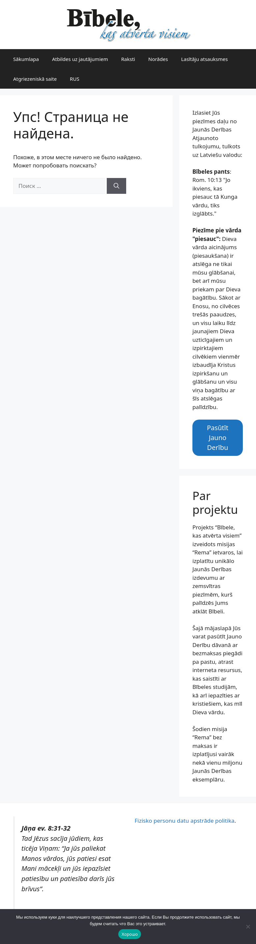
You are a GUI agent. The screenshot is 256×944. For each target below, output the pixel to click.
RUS (74, 78)
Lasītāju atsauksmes (204, 59)
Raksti (128, 59)
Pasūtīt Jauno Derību (217, 437)
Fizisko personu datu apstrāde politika (185, 820)
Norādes (158, 59)
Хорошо (130, 934)
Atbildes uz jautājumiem (80, 59)
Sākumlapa (26, 59)
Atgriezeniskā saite (35, 78)
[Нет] (247, 926)
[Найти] (116, 186)
